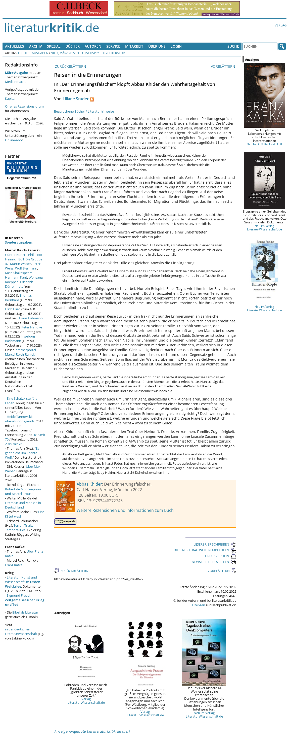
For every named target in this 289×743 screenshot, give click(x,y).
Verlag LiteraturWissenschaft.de (86, 701)
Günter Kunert (16, 254)
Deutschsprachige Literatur (101, 53)
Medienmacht (15, 81)
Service (113, 46)
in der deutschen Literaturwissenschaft (21, 631)
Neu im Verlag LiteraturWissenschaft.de (204, 715)
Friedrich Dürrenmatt (19, 284)
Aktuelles (14, 46)
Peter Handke (31, 327)
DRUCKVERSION (220, 556)
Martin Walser (20, 263)
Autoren (93, 46)
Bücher (73, 46)
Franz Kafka (13, 565)
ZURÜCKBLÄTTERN (70, 66)
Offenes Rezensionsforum (24, 106)
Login (176, 46)
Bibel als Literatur (25, 612)
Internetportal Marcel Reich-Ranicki (20, 352)
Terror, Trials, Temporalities (19, 527)
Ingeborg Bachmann (20, 338)
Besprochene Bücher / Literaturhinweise (84, 111)
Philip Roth (36, 254)
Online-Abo (13, 140)
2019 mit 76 (13, 444)
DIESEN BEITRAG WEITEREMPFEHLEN (205, 550)
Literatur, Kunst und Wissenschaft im (22, 582)
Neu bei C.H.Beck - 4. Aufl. (265, 144)
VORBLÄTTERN (223, 66)
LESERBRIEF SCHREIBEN (215, 544)
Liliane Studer (76, 99)
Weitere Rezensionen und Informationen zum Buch (125, 510)
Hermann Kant (16, 277)
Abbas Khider (89, 484)
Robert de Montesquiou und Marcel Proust (23, 491)
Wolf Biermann (26, 268)
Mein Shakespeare (18, 273)
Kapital (10, 98)
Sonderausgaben (18, 242)
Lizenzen (198, 605)
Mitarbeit (134, 46)
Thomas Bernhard (18, 297)
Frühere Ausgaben (33, 53)
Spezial (54, 46)
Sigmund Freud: (24, 600)
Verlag (280, 25)
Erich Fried (13, 309)
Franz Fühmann (31, 318)
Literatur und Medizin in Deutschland (23, 505)
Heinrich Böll (14, 259)
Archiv (35, 46)
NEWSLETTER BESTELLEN (214, 561)
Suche (233, 46)
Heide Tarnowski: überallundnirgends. (20, 418)
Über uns (157, 46)
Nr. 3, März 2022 (63, 53)
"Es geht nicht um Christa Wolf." (22, 453)
